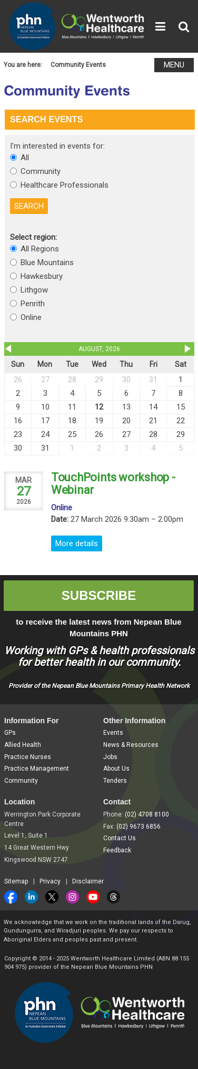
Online (31, 317)
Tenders (115, 780)
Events (113, 732)
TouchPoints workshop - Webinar (113, 484)
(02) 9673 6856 (138, 826)
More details (76, 543)
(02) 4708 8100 (147, 814)
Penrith (33, 303)
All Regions (40, 249)
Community (41, 171)
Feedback (117, 850)
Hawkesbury (42, 276)
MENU (174, 65)
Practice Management (36, 768)
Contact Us (119, 838)
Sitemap (16, 881)
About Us (116, 768)
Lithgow (34, 290)
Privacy (50, 881)
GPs (10, 732)
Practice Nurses (27, 757)
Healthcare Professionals (64, 185)
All (25, 157)
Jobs (110, 757)
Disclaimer (88, 881)
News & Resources (131, 745)
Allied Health (22, 745)
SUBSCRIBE (99, 595)
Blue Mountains (47, 262)
